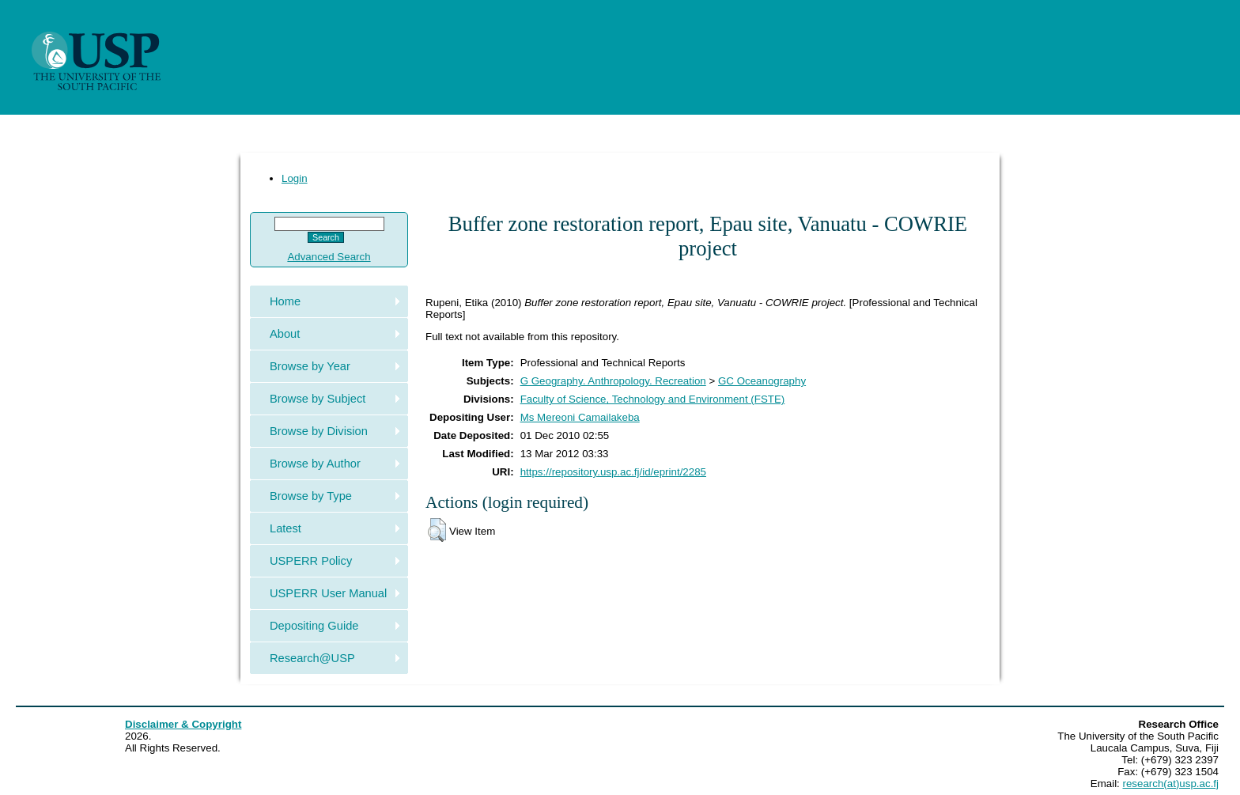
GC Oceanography (762, 381)
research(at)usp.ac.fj (1171, 783)
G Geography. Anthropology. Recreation (613, 381)
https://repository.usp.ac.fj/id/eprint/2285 (613, 472)
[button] (437, 530)
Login (295, 178)
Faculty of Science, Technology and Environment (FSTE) (652, 399)
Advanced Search (328, 257)
